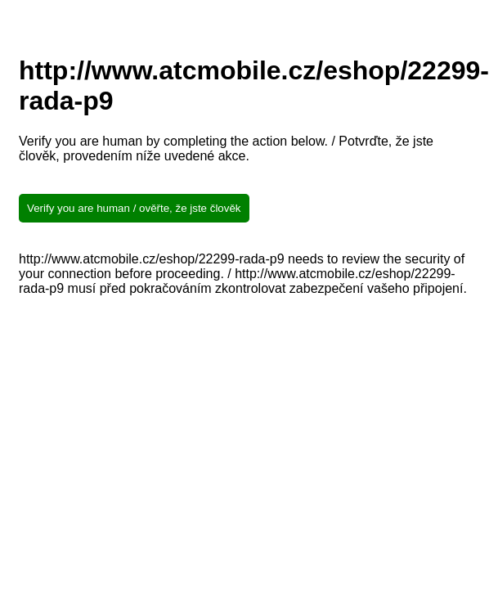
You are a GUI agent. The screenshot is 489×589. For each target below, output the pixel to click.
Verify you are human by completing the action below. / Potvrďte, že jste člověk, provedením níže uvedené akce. (226, 148)
